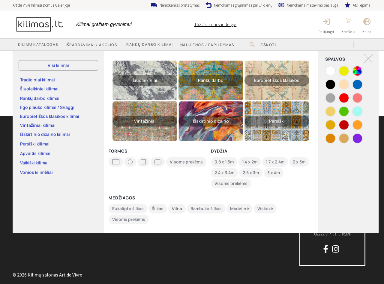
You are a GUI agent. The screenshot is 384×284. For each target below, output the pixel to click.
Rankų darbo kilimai (149, 44)
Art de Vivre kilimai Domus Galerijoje (41, 5)
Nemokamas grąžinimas (225, 164)
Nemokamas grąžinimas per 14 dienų (243, 5)
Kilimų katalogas (27, 140)
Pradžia (26, 56)
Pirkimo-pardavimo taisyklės (130, 152)
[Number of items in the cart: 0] (348, 20)
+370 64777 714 (332, 136)
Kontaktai (21, 164)
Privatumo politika (121, 164)
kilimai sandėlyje (215, 24)
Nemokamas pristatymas (180, 5)
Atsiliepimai (362, 5)
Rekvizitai (21, 176)
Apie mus (20, 152)
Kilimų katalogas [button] (38, 44)
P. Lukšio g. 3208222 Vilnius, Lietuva (332, 223)
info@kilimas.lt (332, 149)
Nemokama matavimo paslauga (312, 5)
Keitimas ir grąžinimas (124, 140)
